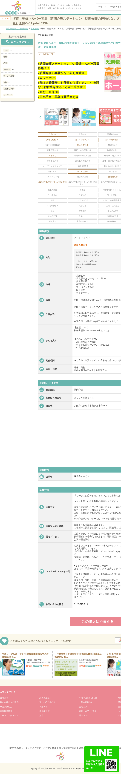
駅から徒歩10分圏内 (9, 702)
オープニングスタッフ (10, 715)
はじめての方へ (15, 748)
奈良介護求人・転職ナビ (17, 28)
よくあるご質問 (33, 748)
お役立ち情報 (50, 748)
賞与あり (4, 698)
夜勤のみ (83, 706)
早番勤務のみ (6, 706)
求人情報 (35, 28)
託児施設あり (45, 698)
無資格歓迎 (44, 711)
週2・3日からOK (47, 702)
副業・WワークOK (87, 711)
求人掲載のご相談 (68, 748)
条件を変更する (17, 42)
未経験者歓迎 (6, 711)
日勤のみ (43, 706)
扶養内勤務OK (85, 702)
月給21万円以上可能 (88, 698)
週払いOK (83, 715)
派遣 (41, 715)
